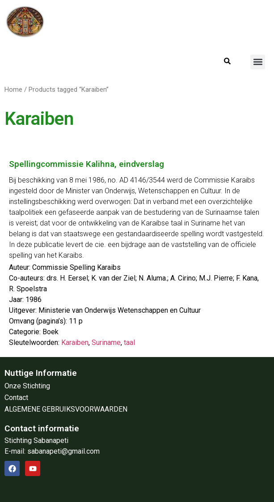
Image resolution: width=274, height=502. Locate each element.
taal (129, 342)
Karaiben (75, 342)
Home (13, 89)
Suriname (106, 342)
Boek (50, 332)
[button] (257, 62)
